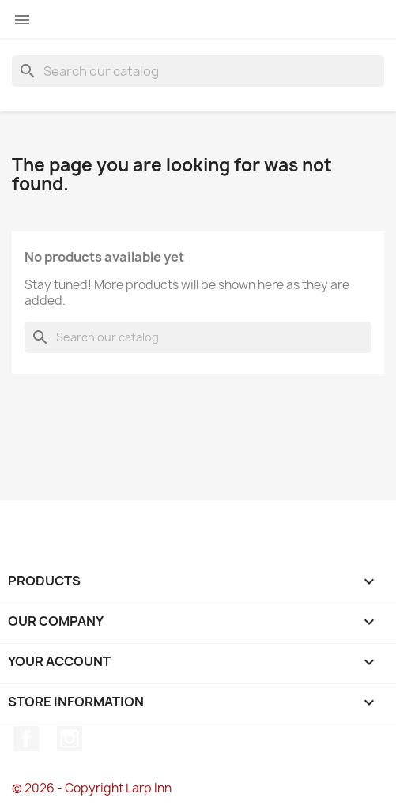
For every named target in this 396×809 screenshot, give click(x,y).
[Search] (198, 71)
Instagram (69, 738)
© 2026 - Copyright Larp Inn (92, 788)
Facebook (26, 738)
